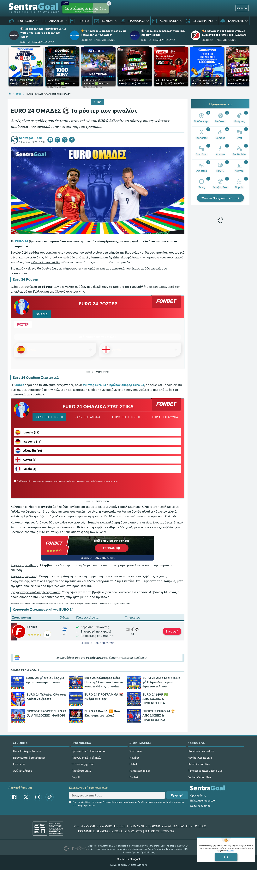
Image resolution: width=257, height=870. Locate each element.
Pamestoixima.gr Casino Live (205, 770)
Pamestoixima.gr (139, 770)
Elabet (133, 764)
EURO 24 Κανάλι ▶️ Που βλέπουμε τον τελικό (102, 713)
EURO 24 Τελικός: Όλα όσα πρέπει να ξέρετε (46, 696)
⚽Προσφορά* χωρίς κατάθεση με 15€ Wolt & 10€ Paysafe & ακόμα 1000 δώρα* (43, 32)
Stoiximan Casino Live (201, 751)
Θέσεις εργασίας (200, 805)
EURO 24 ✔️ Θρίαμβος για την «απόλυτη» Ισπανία (45, 680)
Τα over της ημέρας (82, 764)
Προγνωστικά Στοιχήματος (29, 757)
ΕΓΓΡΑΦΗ (242, 8)
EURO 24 (21, 241)
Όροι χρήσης (198, 795)
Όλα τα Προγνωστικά (220, 198)
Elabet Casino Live (199, 764)
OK (226, 857)
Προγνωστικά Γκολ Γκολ (86, 757)
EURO (18, 94)
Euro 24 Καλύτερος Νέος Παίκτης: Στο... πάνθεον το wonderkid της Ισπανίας (103, 682)
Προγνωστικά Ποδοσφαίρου (88, 751)
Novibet (134, 757)
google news (94, 657)
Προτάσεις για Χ (81, 770)
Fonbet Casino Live (199, 777)
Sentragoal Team (31, 138)
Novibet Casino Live (200, 757)
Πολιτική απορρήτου (202, 800)
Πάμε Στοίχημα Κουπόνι (27, 751)
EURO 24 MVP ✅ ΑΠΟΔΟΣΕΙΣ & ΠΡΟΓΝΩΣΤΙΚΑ (155, 698)
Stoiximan (135, 751)
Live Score (19, 764)
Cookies (230, 850)
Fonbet (32, 627)
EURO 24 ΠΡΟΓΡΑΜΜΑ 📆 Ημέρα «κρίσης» (103, 696)
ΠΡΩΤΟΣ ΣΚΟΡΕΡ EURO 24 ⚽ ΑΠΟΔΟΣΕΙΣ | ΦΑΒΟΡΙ (46, 713)
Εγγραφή (172, 631)
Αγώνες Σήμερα (22, 770)
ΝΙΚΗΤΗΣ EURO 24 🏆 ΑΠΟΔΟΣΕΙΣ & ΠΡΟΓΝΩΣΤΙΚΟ (158, 715)
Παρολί (75, 777)
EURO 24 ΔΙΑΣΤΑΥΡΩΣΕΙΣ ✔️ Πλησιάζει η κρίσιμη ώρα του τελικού (161, 682)
